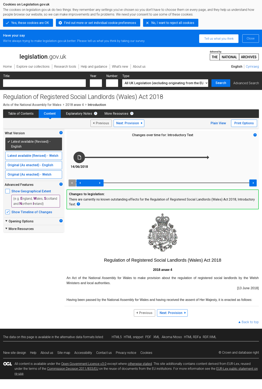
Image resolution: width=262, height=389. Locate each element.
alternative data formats (77, 337)
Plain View (218, 123)
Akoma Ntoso (172, 337)
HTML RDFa (192, 337)
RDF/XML (209, 337)
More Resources (116, 113)
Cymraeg (252, 66)
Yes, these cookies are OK (30, 23)
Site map (63, 353)
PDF (148, 337)
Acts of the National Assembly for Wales (32, 105)
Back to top (250, 322)
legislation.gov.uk (34, 55)
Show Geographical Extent (31, 191)
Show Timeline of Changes (31, 212)
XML (156, 337)
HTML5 (117, 337)
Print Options (244, 123)
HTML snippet (133, 337)
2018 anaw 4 (75, 105)
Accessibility (83, 353)
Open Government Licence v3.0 (83, 364)
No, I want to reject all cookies (172, 23)
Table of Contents (21, 113)
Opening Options (19, 221)
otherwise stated (140, 364)
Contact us (104, 353)
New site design (14, 353)
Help (33, 353)
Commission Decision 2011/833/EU (72, 369)
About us (47, 353)
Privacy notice (126, 353)
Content (50, 113)
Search (221, 83)
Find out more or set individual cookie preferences (100, 23)
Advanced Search (246, 83)
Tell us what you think (219, 38)
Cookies (146, 353)
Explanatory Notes (79, 113)
